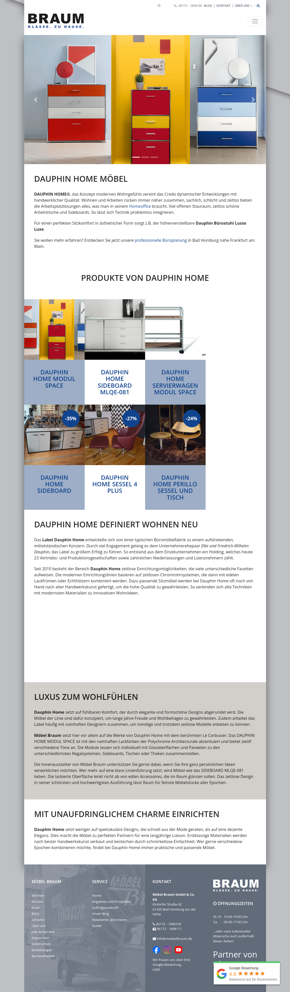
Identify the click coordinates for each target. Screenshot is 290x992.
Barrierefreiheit (43, 956)
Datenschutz (41, 944)
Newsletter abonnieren (109, 919)
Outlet (97, 925)
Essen (36, 907)
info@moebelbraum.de (174, 938)
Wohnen (38, 895)
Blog (208, 6)
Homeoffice (140, 206)
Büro (35, 913)
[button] (36, 99)
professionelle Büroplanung (161, 240)
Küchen (37, 901)
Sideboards (112, 753)
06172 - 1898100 (190, 6)
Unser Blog (100, 913)
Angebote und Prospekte (111, 901)
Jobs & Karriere (43, 931)
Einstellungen (42, 950)
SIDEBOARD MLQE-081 (222, 770)
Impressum (40, 938)
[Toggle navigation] (255, 21)
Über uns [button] (242, 6)
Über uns (39, 925)
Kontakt (223, 6)
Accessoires (151, 776)
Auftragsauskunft (105, 907)
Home (97, 895)
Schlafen (38, 919)
